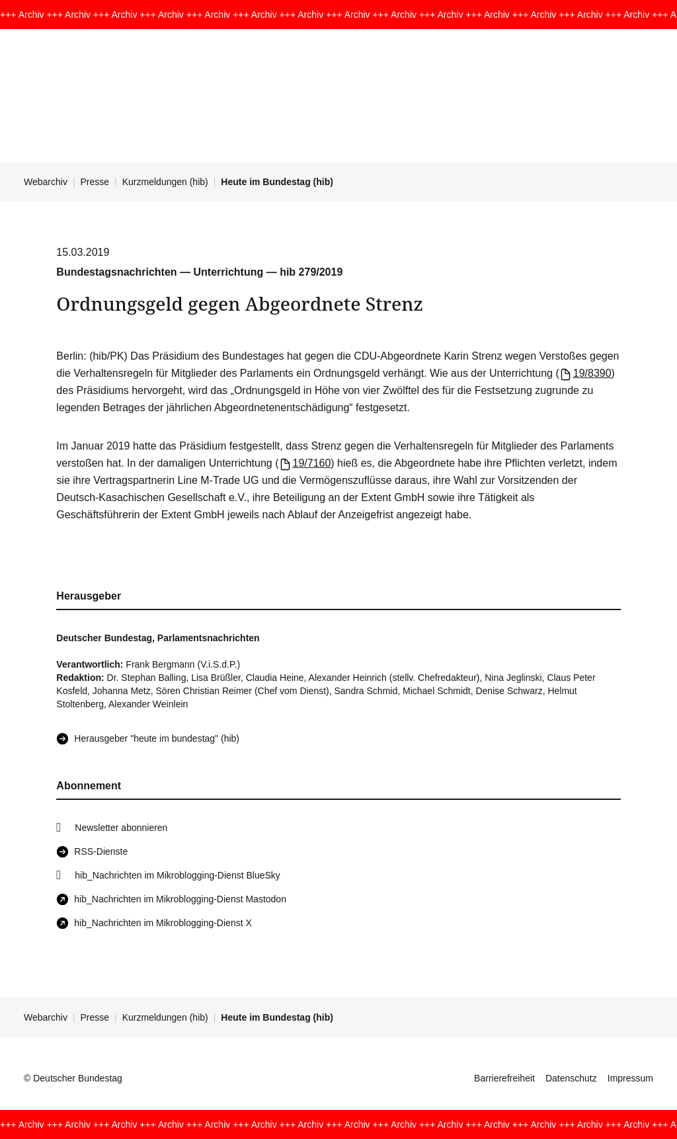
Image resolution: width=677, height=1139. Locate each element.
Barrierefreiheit (504, 1078)
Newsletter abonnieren (121, 827)
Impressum (630, 1078)
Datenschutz (571, 1078)
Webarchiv (45, 182)
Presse (95, 182)
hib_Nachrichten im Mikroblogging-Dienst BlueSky (177, 875)
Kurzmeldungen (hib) (165, 182)
